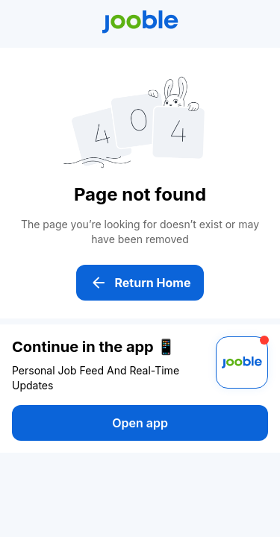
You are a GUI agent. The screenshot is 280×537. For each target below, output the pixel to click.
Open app (140, 422)
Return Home (140, 283)
